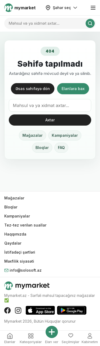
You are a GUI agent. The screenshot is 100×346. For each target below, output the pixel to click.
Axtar (50, 120)
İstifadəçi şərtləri (19, 252)
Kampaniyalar (65, 135)
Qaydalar (12, 243)
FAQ (61, 147)
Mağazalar (32, 135)
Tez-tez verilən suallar (25, 225)
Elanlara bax (73, 88)
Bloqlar (42, 147)
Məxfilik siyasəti (19, 261)
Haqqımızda (15, 234)
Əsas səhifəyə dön (32, 88)
